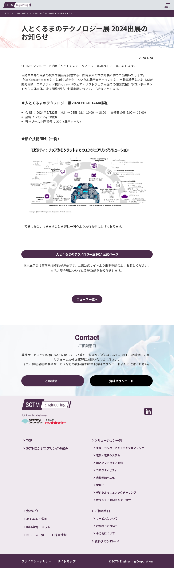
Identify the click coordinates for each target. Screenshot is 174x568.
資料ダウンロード (121, 381)
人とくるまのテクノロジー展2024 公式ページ (87, 254)
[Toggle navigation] (167, 5)
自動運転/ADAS (105, 478)
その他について (105, 533)
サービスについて (106, 518)
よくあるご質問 (36, 519)
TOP (29, 440)
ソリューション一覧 (108, 440)
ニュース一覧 (35, 535)
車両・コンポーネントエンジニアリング (120, 448)
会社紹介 (32, 510)
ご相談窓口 (52, 381)
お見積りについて (106, 526)
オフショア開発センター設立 (113, 500)
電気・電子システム (108, 455)
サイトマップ (66, 561)
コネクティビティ (106, 470)
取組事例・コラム (38, 527)
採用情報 (60, 535)
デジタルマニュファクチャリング (116, 492)
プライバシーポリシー (36, 561)
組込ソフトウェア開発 (109, 463)
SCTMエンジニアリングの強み (47, 448)
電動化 (100, 485)
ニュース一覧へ (87, 299)
